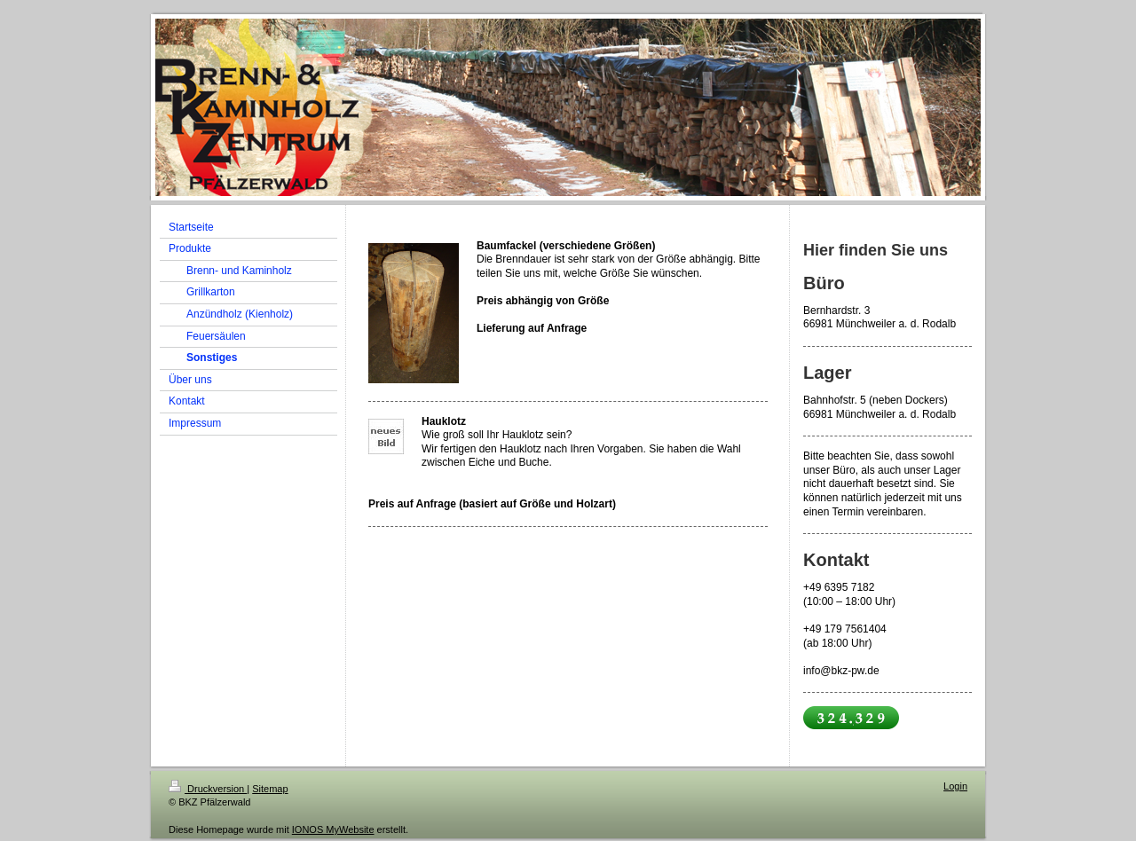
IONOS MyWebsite (333, 829)
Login (955, 786)
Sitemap (270, 788)
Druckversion (208, 788)
